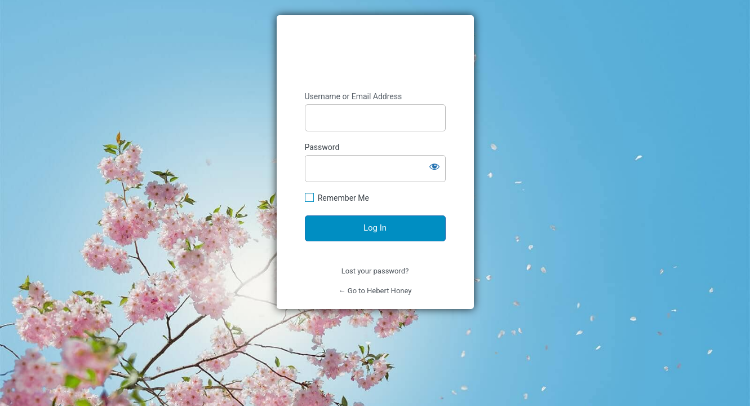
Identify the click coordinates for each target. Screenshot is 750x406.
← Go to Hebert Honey (375, 290)
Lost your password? (375, 271)
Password (322, 147)
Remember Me (343, 197)
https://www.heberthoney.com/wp (375, 53)
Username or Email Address (353, 96)
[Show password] (434, 166)
